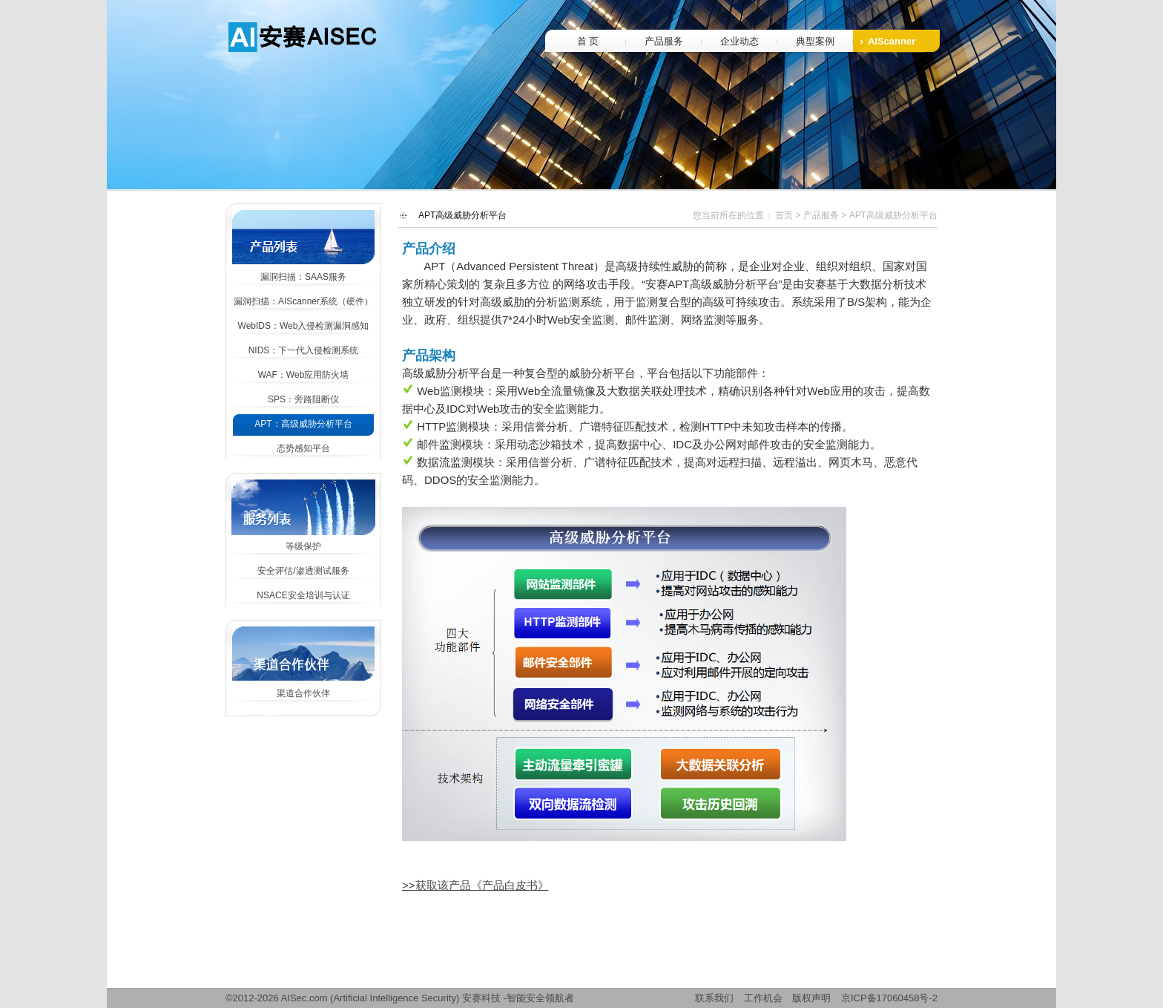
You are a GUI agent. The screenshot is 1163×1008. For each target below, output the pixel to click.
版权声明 (811, 998)
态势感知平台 (303, 448)
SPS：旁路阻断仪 (303, 399)
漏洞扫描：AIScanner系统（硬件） (303, 301)
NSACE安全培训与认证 (303, 595)
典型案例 (815, 41)
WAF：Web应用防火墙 (303, 375)
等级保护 (303, 546)
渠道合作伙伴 (303, 693)
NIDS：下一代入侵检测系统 (303, 350)
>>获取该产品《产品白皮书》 (475, 885)
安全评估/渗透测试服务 (303, 571)
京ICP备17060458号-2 (889, 998)
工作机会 (763, 998)
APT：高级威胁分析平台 (303, 424)
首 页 (588, 41)
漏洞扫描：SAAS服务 (303, 277)
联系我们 (714, 998)
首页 (784, 215)
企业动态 (739, 41)
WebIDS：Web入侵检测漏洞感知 (303, 326)
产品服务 (664, 41)
